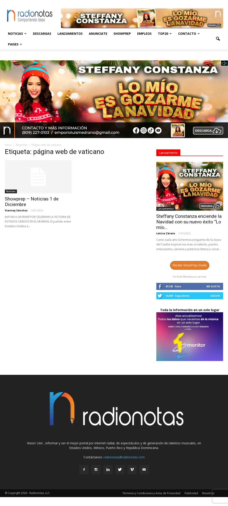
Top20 (165, 33)
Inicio (8, 145)
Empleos (144, 33)
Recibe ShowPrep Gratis (190, 265)
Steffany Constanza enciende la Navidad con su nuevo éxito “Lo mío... (189, 222)
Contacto (189, 33)
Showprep (122, 33)
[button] (217, 39)
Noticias (17, 33)
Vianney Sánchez (16, 210)
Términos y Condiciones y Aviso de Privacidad (151, 493)
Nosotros (208, 493)
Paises (15, 44)
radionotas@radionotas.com (124, 457)
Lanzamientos (70, 33)
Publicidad (191, 493)
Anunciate (98, 33)
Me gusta (213, 286)
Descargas (42, 33)
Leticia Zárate (165, 233)
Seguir (215, 295)
